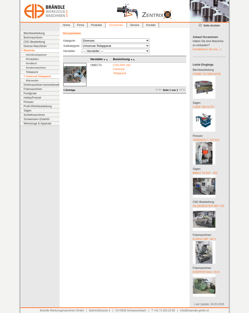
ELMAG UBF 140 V (204, 239)
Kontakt (151, 25)
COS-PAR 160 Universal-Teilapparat (121, 69)
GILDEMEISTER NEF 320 (208, 206)
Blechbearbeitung (34, 33)
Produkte (96, 25)
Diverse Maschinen (35, 46)
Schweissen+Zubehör (37, 119)
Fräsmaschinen (33, 89)
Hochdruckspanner (36, 54)
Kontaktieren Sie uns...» (207, 49)
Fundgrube (30, 93)
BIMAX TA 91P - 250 (205, 173)
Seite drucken (209, 25)
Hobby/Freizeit (32, 97)
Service (134, 25)
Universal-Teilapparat (38, 76)
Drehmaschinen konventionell (41, 84)
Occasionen (116, 25)
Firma (80, 25)
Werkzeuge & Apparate (37, 123)
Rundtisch (31, 63)
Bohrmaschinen (33, 37)
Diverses (29, 50)
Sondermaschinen (36, 67)
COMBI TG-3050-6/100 (207, 74)
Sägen (28, 110)
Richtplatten (32, 59)
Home (66, 25)
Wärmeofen (32, 80)
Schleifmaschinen (34, 114)
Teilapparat (32, 72)
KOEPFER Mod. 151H (206, 272)
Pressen (29, 102)
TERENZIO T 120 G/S (206, 140)
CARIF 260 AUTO (203, 107)
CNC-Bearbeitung (34, 41)
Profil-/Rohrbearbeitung (38, 106)
